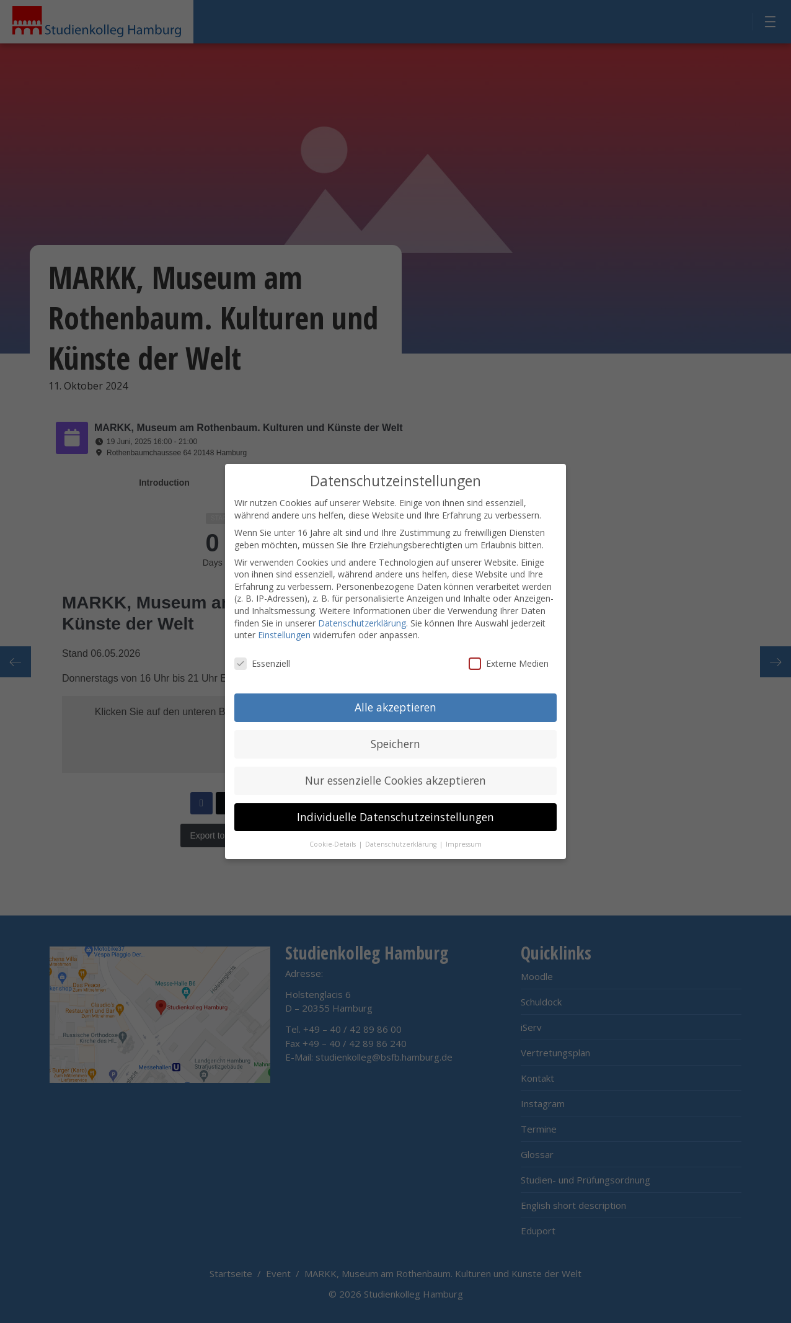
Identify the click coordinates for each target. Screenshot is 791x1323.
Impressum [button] (464, 844)
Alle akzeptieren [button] (395, 707)
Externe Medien (509, 663)
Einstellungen (284, 635)
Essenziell (262, 663)
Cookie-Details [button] (333, 844)
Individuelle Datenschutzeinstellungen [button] (395, 816)
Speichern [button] (395, 743)
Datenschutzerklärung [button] (401, 844)
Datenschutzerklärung (362, 623)
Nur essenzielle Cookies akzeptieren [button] (395, 780)
